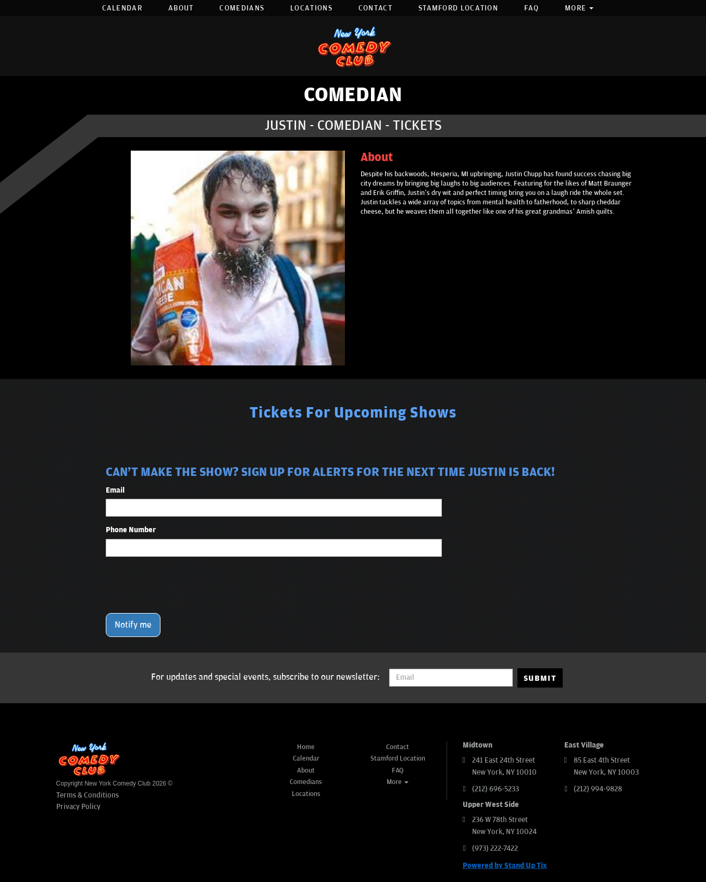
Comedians (241, 8)
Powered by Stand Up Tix (505, 865)
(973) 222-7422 (495, 848)
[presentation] (185, 585)
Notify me (133, 625)
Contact (375, 8)
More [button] (579, 8)
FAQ (531, 8)
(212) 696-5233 (495, 789)
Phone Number (131, 529)
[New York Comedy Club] (353, 46)
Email (115, 490)
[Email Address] (451, 678)
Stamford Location (458, 8)
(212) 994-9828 (598, 789)
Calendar (122, 8)
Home (306, 747)
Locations (311, 8)
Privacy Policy (78, 806)
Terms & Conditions (87, 795)
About (181, 8)
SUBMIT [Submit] (540, 678)
